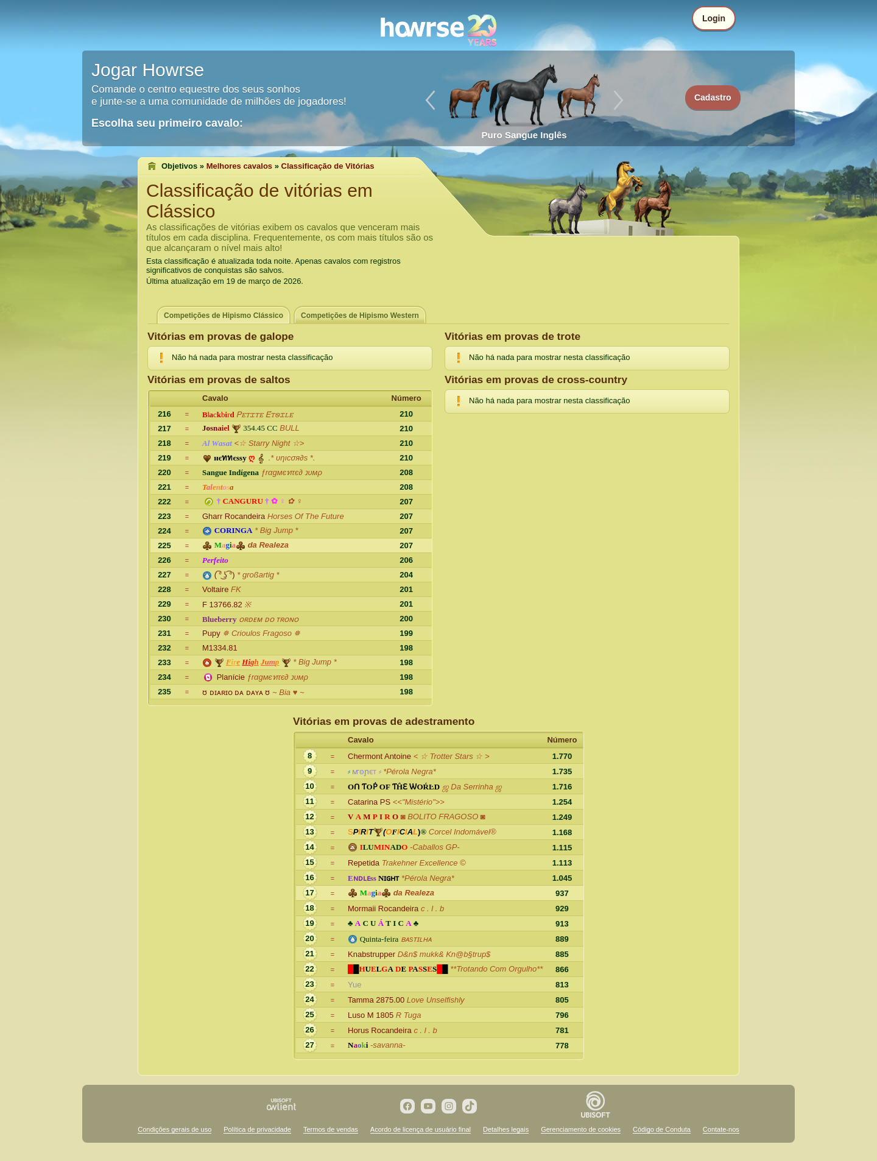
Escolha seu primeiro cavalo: (167, 123)
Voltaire (215, 589)
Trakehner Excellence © (424, 862)
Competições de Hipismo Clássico (223, 315)
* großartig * (258, 574)
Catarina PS (369, 801)
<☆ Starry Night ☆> (269, 443)
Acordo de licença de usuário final (420, 1129)
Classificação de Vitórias (328, 166)
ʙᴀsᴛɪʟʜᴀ (416, 939)
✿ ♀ (294, 501)
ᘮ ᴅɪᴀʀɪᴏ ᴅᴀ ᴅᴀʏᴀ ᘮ (236, 692)
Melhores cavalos (239, 166)
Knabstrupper (371, 954)
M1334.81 (220, 647)
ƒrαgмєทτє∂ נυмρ (291, 472)
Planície (231, 677)
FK (236, 589)
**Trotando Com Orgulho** (496, 968)
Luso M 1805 (370, 1015)
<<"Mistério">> (419, 801)
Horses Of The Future (305, 516)
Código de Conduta (662, 1129)
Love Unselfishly (436, 999)
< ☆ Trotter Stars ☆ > (452, 756)
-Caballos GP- (435, 847)
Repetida (363, 862)
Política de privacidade (257, 1129)
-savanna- (388, 1045)
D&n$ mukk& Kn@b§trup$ (444, 954)
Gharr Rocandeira (233, 516)
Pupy (211, 633)
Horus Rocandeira (380, 1030)
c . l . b (432, 908)
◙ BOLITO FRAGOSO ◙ (443, 816)
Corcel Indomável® (462, 831)
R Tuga (408, 1015)
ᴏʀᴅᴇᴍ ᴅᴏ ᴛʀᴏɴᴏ (268, 619)
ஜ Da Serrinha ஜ (472, 786)
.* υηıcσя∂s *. (292, 457)
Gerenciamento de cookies (581, 1129)
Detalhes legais (506, 1129)
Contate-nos (721, 1129)
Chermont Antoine (379, 756)
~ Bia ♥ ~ (288, 692)
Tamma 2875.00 (376, 999)
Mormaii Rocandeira (383, 908)
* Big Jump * (276, 530)
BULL (290, 427)
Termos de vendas (330, 1129)
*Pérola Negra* (409, 771)
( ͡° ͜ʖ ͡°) (224, 574)
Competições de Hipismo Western (360, 315)
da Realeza (268, 544)
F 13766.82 (222, 604)
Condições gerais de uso (174, 1129)
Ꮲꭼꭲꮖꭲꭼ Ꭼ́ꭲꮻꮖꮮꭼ (264, 414)
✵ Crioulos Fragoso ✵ (261, 633)
